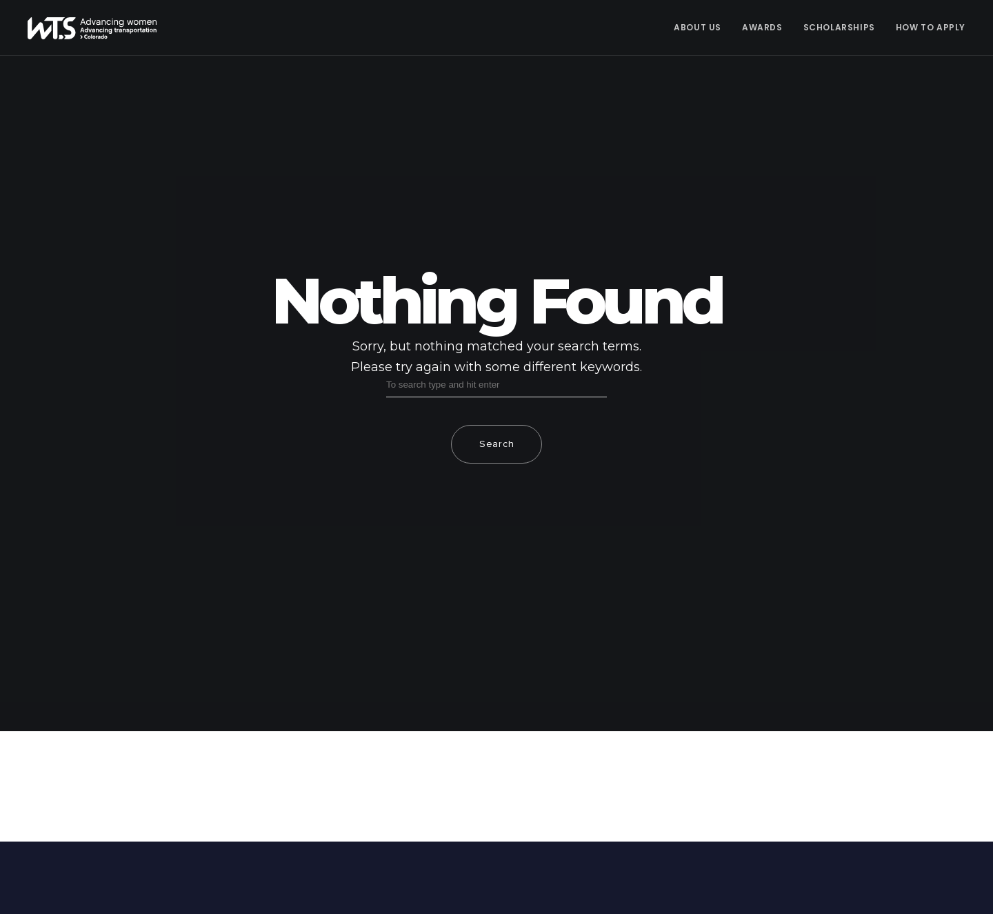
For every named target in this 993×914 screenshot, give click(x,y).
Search (496, 444)
